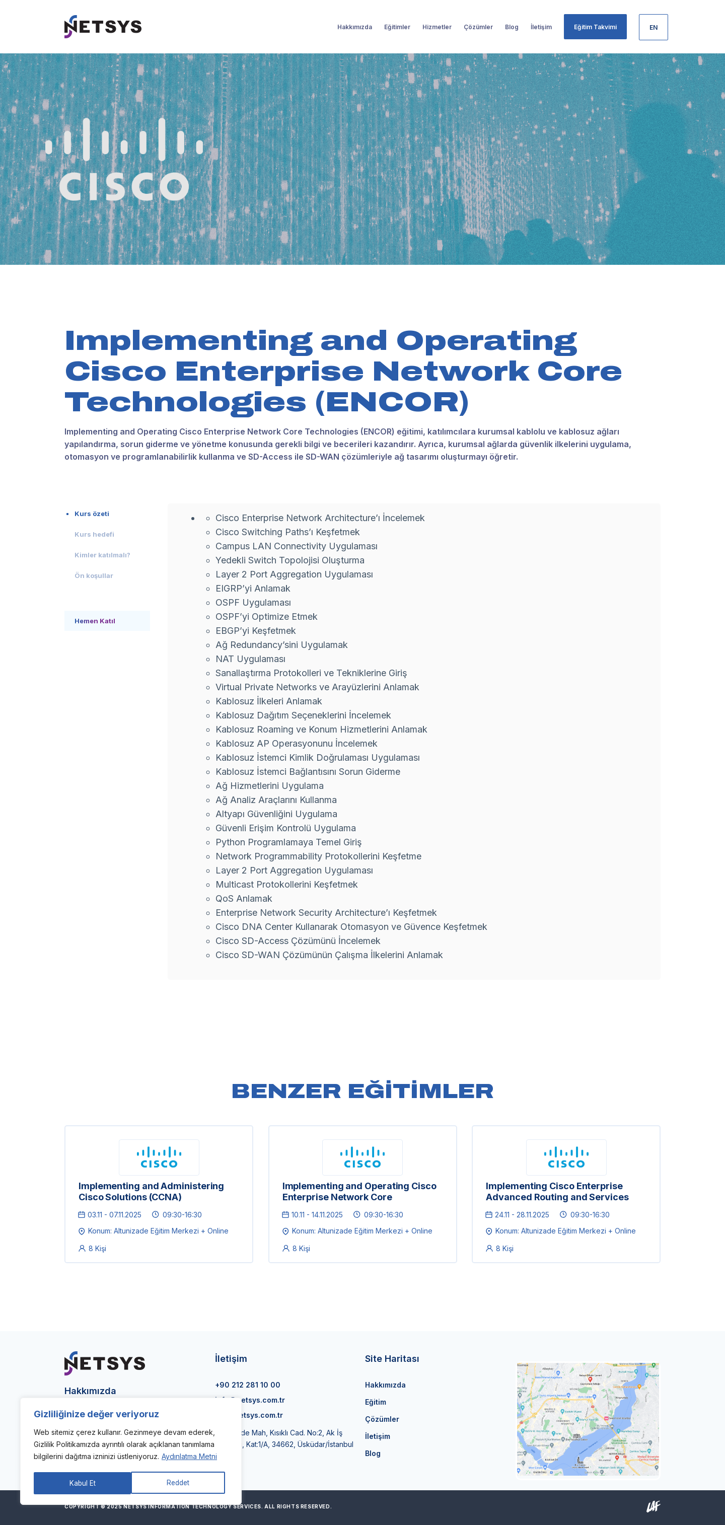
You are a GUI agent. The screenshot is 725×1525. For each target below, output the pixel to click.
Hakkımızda (385, 1385)
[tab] (107, 513)
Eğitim (375, 1402)
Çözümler (382, 1419)
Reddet (80, 1483)
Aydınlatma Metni (189, 1458)
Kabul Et (180, 1483)
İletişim (377, 1436)
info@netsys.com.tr (250, 1400)
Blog (373, 1453)
